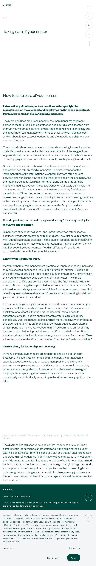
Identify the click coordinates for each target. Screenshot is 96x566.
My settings (74, 547)
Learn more (8, 547)
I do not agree (53, 557)
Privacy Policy (13, 541)
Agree (74, 557)
